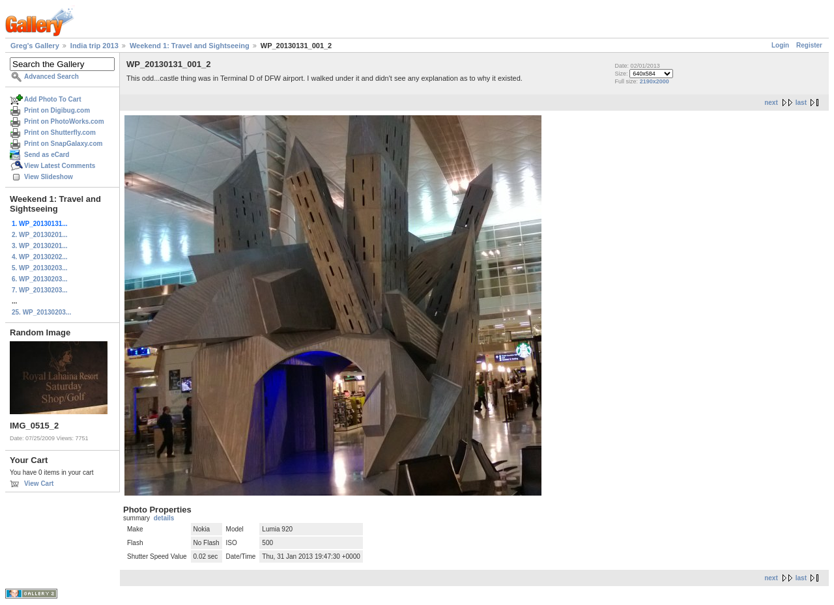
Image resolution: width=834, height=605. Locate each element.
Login (780, 45)
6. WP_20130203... (40, 279)
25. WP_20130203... (41, 312)
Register (809, 45)
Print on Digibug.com (57, 110)
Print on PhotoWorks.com (64, 121)
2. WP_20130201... (40, 234)
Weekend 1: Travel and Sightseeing (190, 45)
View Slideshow (48, 176)
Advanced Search (51, 76)
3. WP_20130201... (40, 245)
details (164, 518)
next (771, 102)
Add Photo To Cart (52, 99)
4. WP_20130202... (40, 256)
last (801, 102)
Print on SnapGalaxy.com (63, 143)
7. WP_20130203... (40, 290)
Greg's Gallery (34, 45)
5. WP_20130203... (40, 268)
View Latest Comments (59, 165)
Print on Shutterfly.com (60, 132)
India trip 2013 (94, 45)
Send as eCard (46, 154)
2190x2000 (654, 81)
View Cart (38, 483)
